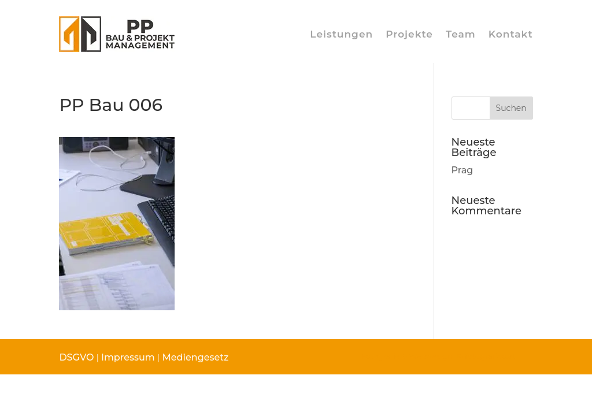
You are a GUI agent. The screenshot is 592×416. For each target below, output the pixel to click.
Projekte (409, 34)
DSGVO (76, 357)
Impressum (128, 357)
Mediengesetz (194, 357)
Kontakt (511, 34)
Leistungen (341, 34)
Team (461, 34)
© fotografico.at (485, 356)
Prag (462, 170)
